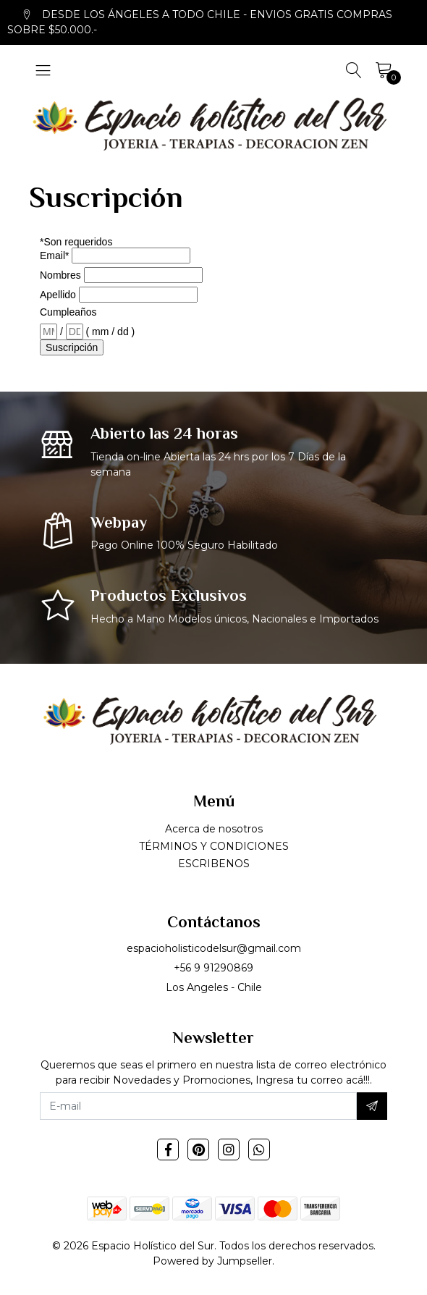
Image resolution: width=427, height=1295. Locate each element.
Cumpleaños (68, 312)
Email (54, 255)
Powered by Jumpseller (212, 1260)
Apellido (58, 294)
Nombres (60, 275)
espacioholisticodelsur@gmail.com (214, 948)
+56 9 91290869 (213, 967)
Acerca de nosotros (214, 828)
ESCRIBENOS (214, 863)
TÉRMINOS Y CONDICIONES (214, 846)
